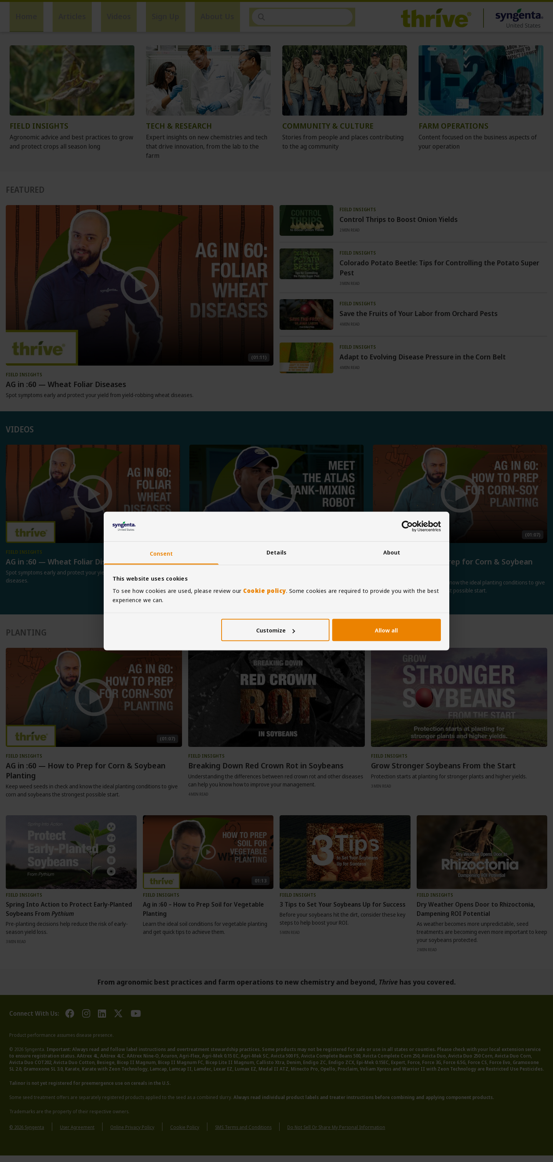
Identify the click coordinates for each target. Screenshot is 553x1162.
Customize (275, 630)
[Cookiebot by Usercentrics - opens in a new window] (407, 526)
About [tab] (392, 552)
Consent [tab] (161, 553)
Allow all (386, 630)
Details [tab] (276, 552)
